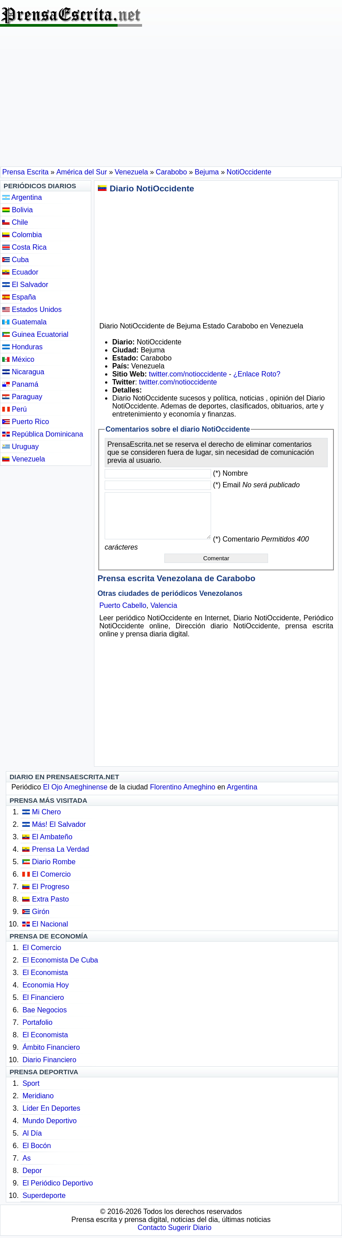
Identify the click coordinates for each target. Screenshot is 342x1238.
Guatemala (24, 322)
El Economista (45, 972)
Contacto (152, 1227)
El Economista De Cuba (60, 960)
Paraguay (22, 397)
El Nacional (50, 924)
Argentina (22, 197)
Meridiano (37, 1096)
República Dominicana (42, 434)
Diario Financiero (49, 1060)
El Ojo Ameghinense (75, 787)
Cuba (15, 259)
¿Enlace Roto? (257, 374)
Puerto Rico (25, 421)
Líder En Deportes (51, 1108)
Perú (14, 409)
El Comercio (51, 874)
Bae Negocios (44, 1010)
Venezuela (23, 459)
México (18, 359)
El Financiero (43, 997)
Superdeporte (43, 1195)
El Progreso (50, 886)
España (19, 297)
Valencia (164, 605)
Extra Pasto (50, 899)
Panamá (20, 384)
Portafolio (37, 1022)
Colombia (22, 235)
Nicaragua (23, 372)
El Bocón (36, 1145)
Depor (32, 1170)
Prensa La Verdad (60, 849)
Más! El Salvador (59, 824)
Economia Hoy (45, 985)
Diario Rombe (54, 862)
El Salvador (25, 284)
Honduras (22, 347)
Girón (40, 911)
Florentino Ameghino (183, 787)
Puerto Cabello (123, 605)
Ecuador (20, 272)
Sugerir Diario (190, 1227)
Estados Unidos (32, 309)
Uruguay (20, 446)
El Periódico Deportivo (57, 1183)
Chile (15, 222)
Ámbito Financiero (51, 1047)
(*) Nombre (230, 473)
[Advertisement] (171, 99)
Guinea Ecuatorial (35, 334)
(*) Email (256, 485)
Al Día (32, 1133)
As (26, 1158)
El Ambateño (52, 837)
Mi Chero (46, 812)
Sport (30, 1083)
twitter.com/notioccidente (188, 374)
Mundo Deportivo (49, 1121)
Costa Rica (24, 247)
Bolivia (17, 210)
